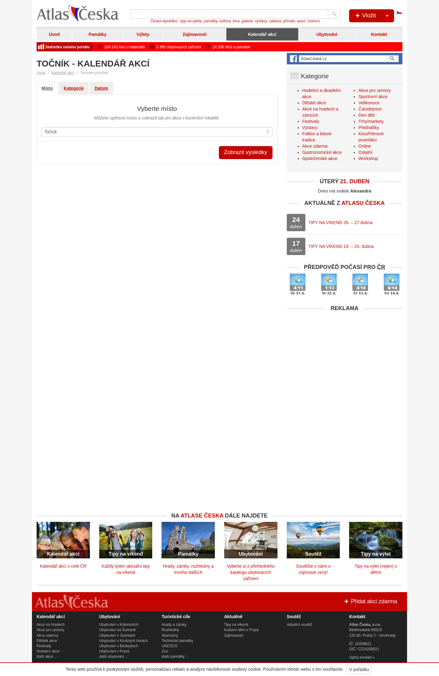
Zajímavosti (194, 34)
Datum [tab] (101, 88)
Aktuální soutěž (299, 624)
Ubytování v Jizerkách (117, 635)
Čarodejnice (370, 108)
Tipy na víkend (236, 624)
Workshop (368, 158)
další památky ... (175, 656)
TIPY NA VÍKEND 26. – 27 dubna (340, 222)
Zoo (165, 651)
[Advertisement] (344, 358)
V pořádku (359, 669)
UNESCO (169, 646)
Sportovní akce (372, 96)
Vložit (374, 16)
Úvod (54, 34)
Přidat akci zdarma (370, 601)
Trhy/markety (371, 121)
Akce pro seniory (374, 90)
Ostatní (365, 152)
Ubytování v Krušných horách (123, 641)
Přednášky (368, 127)
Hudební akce (48, 651)
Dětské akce (314, 102)
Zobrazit (245, 152)
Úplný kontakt (360, 657)
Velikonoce (368, 102)
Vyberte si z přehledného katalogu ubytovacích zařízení (251, 572)
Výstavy (309, 127)
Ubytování (326, 34)
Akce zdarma (315, 146)
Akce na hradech (50, 624)
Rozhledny (170, 630)
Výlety (142, 34)
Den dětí (366, 115)
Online (364, 146)
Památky (98, 34)
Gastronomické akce (322, 152)
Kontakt (379, 34)
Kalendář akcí (262, 34)
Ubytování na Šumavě (117, 630)
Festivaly (310, 121)
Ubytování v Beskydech (118, 646)
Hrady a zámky (174, 624)
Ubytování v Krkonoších (119, 624)
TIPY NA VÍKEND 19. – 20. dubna (341, 246)
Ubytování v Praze (114, 651)
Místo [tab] (47, 88)
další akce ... (47, 656)
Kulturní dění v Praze (241, 630)
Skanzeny (170, 635)
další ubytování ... (113, 656)
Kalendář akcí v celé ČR (63, 566)
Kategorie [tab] (74, 88)
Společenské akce (320, 158)
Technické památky (177, 641)
